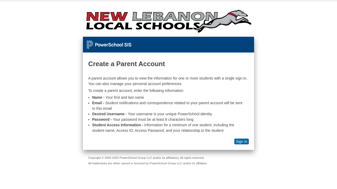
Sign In (241, 141)
